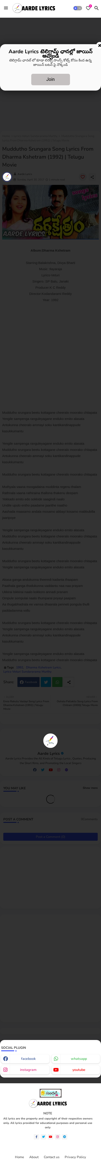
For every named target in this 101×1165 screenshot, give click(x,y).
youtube (78, 1069)
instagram (28, 1069)
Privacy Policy (75, 1157)
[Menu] (6, 8)
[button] (77, 8)
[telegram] (64, 1137)
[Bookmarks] (88, 8)
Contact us (51, 1157)
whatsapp (79, 1058)
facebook (28, 1058)
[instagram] (57, 1137)
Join (50, 79)
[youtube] (50, 1137)
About (34, 1157)
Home (19, 1157)
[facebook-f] (36, 1137)
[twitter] (43, 1137)
